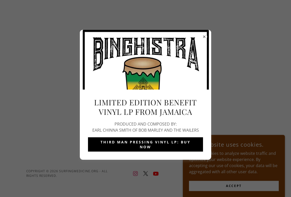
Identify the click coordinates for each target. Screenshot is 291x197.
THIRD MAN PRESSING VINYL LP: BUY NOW (145, 144)
